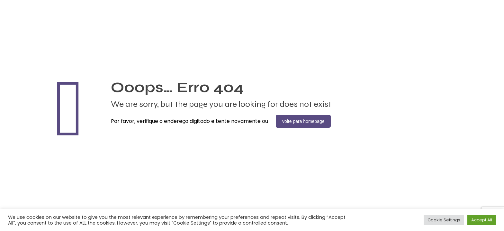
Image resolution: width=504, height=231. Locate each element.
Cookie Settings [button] (444, 220)
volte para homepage (303, 121)
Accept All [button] (481, 220)
